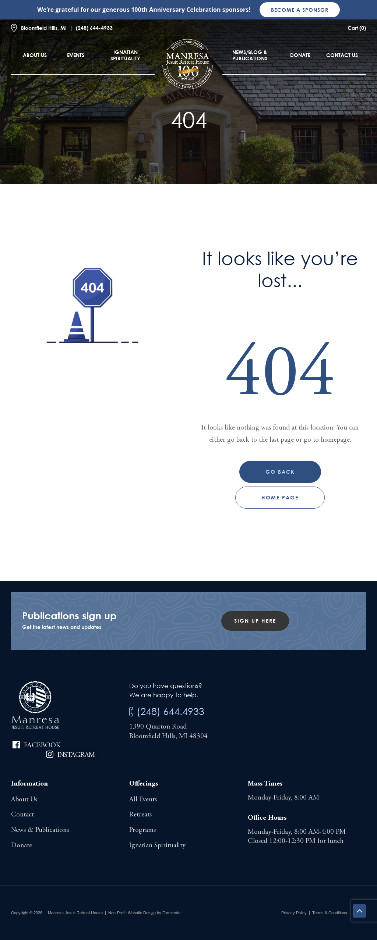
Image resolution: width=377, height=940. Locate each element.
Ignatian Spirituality (125, 55)
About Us (35, 55)
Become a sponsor (299, 10)
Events (75, 55)
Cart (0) (357, 28)
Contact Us (342, 55)
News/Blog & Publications (249, 55)
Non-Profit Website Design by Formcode (144, 913)
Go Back (280, 472)
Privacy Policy (294, 913)
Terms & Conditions (329, 913)
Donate (300, 55)
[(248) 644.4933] (131, 712)
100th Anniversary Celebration (176, 10)
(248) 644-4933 (94, 28)
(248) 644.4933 (170, 711)
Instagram (76, 755)
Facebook (42, 745)
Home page (280, 497)
